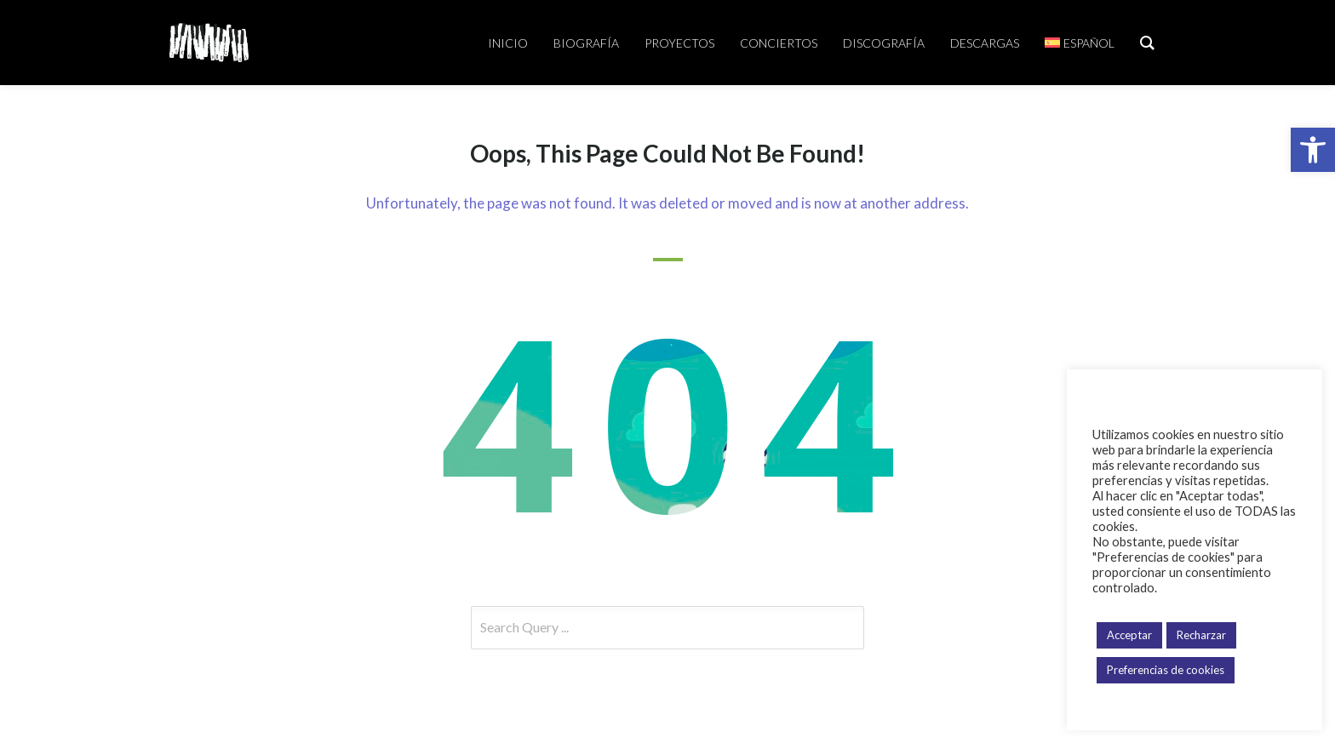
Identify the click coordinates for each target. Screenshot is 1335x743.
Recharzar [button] (1201, 635)
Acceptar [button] (1129, 635)
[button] (1313, 150)
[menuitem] (1079, 43)
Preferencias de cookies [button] (1165, 670)
